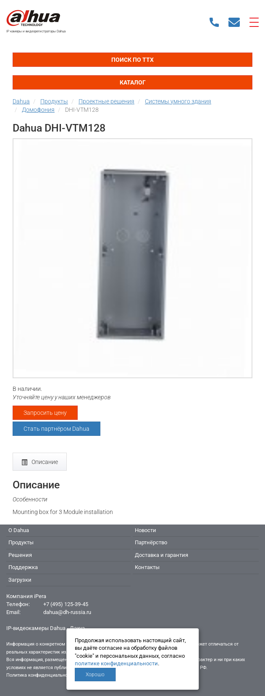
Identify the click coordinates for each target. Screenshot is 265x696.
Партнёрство (151, 542)
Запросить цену (45, 412)
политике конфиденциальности (116, 663)
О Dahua (18, 530)
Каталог (133, 82)
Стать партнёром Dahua (56, 428)
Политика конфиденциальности (40, 675)
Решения (20, 555)
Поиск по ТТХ (132, 59)
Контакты (147, 567)
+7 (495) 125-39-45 (65, 604)
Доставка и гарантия (161, 555)
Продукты (21, 542)
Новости (145, 530)
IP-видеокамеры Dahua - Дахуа (45, 628)
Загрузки (19, 580)
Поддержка (23, 567)
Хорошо (95, 675)
